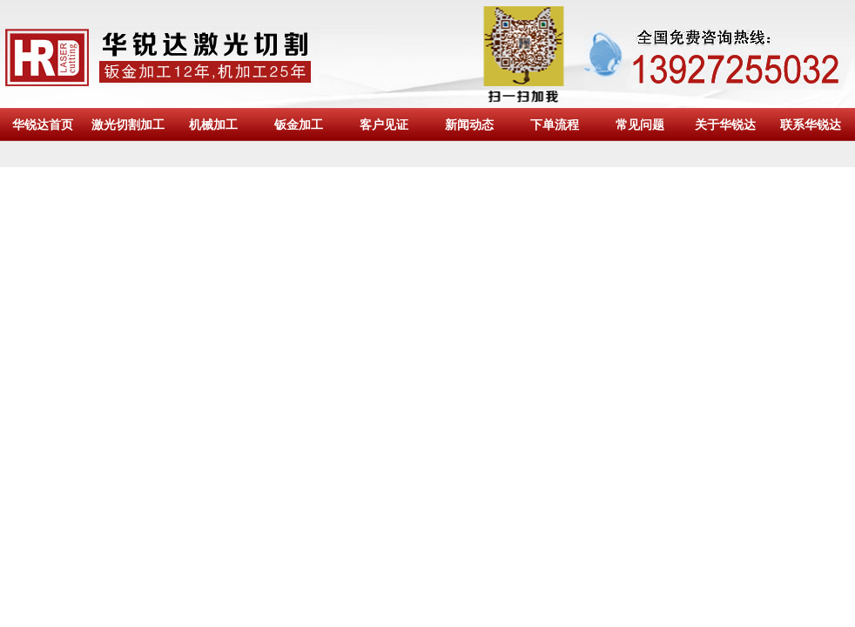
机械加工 (213, 124)
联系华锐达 (810, 124)
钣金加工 (298, 124)
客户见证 (384, 124)
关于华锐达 (725, 124)
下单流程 (554, 124)
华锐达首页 (42, 124)
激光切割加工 (128, 124)
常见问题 (640, 124)
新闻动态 (469, 124)
